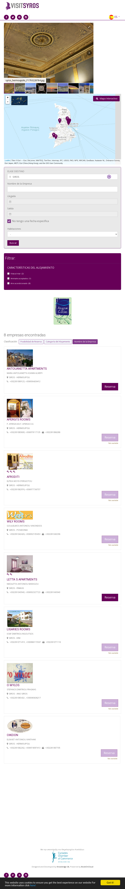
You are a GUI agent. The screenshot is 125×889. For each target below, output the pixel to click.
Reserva (109, 386)
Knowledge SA (63, 866)
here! (34, 885)
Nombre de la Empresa (19, 183)
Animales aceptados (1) (21, 278)
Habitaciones (14, 228)
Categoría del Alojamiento (58, 341)
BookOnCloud (87, 866)
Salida (10, 208)
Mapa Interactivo (107, 98)
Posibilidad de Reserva (31, 341)
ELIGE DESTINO (15, 171)
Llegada (11, 196)
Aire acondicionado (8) (20, 283)
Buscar (13, 242)
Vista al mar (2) (17, 273)
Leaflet (7, 160)
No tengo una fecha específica (30, 221)
